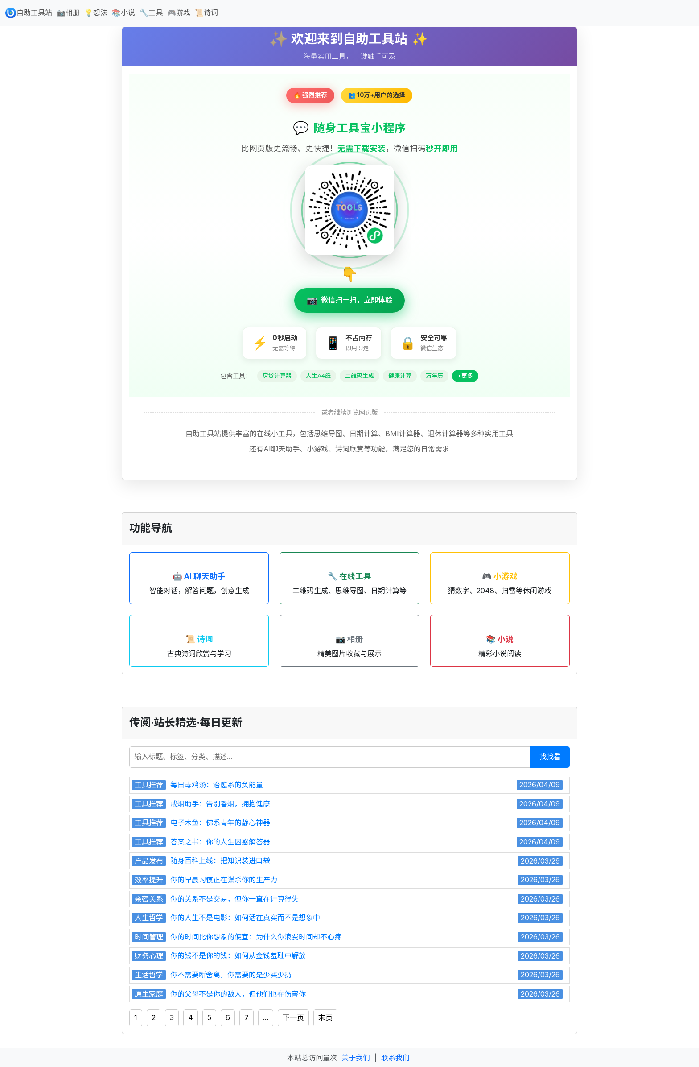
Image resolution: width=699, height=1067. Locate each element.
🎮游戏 (178, 12)
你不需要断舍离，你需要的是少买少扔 (231, 974)
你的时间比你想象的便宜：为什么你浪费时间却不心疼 (255, 936)
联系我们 (395, 1057)
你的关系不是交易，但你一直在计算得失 (234, 898)
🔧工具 (151, 12)
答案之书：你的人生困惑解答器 (220, 841)
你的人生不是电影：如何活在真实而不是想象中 (245, 917)
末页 (325, 1017)
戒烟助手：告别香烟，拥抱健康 (220, 803)
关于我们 (355, 1057)
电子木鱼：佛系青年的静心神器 (220, 822)
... (265, 1017)
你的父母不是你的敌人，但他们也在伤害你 (238, 993)
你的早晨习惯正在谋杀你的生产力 (223, 879)
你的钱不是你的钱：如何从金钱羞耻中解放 (238, 955)
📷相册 (68, 12)
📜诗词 (206, 12)
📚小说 (123, 12)
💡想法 (95, 12)
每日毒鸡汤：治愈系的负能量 (216, 784)
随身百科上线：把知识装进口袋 (220, 860)
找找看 (550, 756)
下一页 (293, 1017)
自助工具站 (28, 13)
